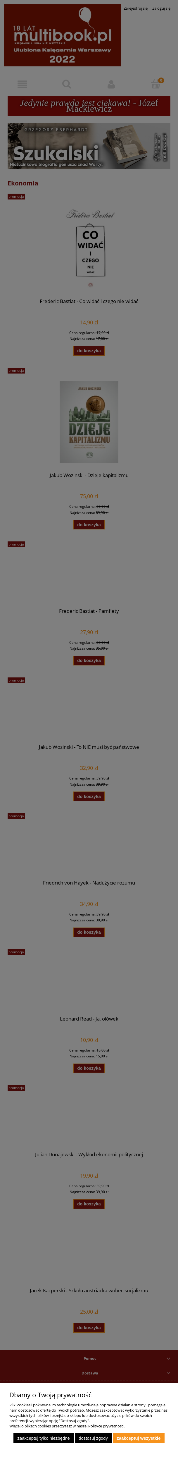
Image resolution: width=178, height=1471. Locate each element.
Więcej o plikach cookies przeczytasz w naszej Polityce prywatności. (67, 1426)
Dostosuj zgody (93, 1438)
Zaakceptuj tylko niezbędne (43, 1438)
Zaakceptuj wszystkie (138, 1438)
